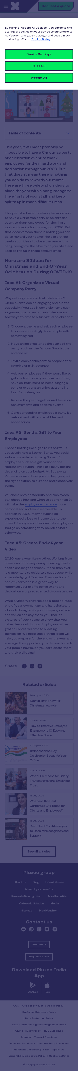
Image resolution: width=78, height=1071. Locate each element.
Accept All (39, 77)
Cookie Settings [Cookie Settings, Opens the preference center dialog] (38, 54)
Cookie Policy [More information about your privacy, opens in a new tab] (40, 39)
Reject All (39, 66)
